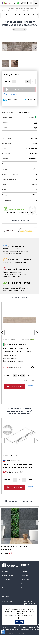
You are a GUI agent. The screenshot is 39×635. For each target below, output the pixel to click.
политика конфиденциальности (19, 618)
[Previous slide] (4, 230)
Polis (35, 122)
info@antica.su (8, 605)
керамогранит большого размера (16, 548)
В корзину (15, 89)
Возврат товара (6, 584)
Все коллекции (26, 579)
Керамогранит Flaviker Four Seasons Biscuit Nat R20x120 (17, 349)
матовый (34, 133)
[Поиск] (15, 3)
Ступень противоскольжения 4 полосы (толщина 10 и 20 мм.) (18, 465)
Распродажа (5, 596)
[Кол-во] (20, 81)
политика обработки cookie (23, 616)
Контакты (24, 592)
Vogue (35, 128)
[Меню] (36, 2)
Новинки (4, 592)
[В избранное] (33, 94)
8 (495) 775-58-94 (9, 601)
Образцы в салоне (7, 575)
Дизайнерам (25, 575)
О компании (24, 571)
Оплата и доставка (7, 571)
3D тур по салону (7, 588)
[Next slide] (34, 230)
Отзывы (23, 588)
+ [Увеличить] (27, 81)
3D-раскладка (6, 579)
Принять (19, 622)
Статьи (23, 584)
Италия (31, 117)
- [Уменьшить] (14, 81)
